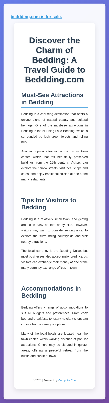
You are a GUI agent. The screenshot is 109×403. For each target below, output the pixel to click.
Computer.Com (67, 380)
